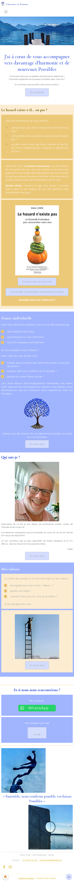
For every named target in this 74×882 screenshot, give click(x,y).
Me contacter (37, 92)
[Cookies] (5, 877)
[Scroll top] (69, 877)
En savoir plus (37, 444)
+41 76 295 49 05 (29, 860)
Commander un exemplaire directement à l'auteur (37, 292)
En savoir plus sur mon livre (37, 281)
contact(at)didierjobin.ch (50, 860)
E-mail (37, 733)
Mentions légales (26, 878)
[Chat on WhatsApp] (37, 707)
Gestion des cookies (46, 878)
